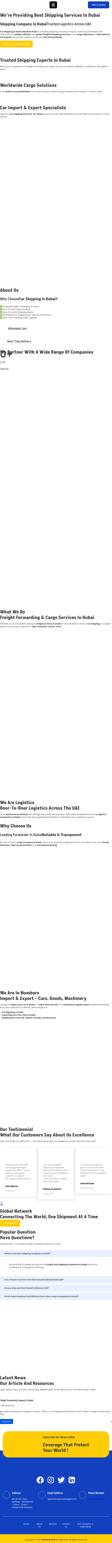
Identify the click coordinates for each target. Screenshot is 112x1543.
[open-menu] (53, 4)
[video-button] (1, 1204)
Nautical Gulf (8, 1405)
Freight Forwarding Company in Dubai (16, 1400)
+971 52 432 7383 (96, 1499)
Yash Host (63, 1539)
